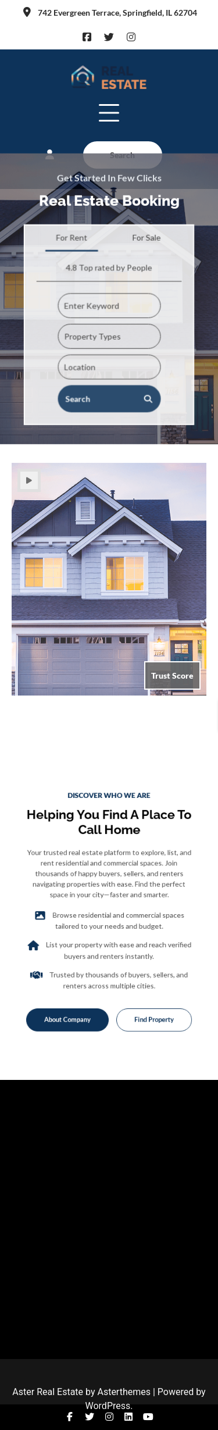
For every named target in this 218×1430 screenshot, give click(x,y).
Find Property (144, 997)
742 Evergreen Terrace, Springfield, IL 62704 (109, 12)
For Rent (73, 208)
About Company (76, 997)
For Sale (145, 208)
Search (109, 364)
